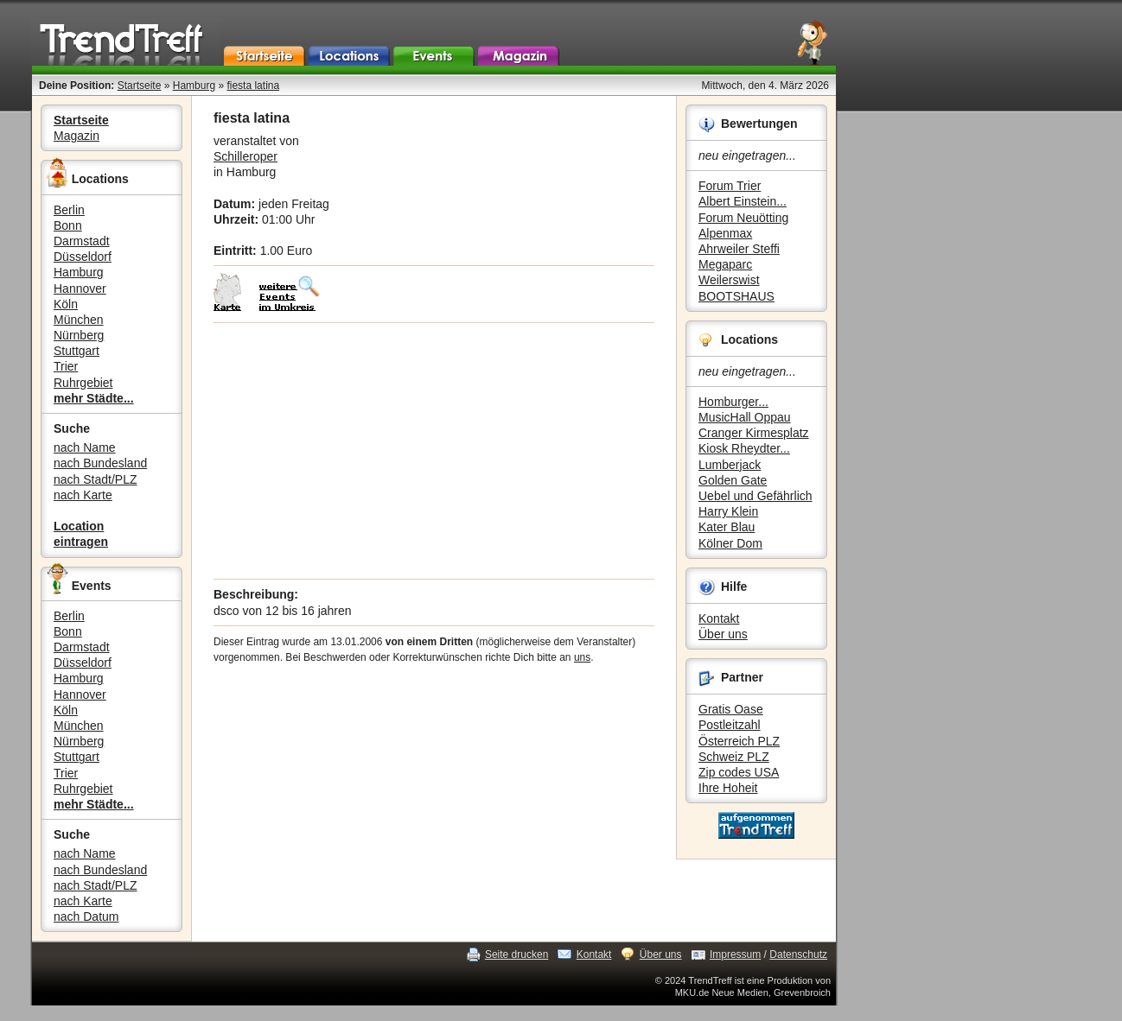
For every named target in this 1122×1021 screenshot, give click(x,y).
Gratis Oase (730, 709)
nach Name (85, 447)
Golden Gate (732, 480)
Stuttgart (76, 351)
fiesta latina (252, 85)
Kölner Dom (730, 543)
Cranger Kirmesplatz (753, 433)
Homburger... (733, 402)
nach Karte (83, 495)
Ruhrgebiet (83, 383)
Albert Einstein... (742, 201)
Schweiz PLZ (733, 757)
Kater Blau (726, 527)
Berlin (69, 210)
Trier (66, 366)
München (79, 320)
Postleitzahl (729, 725)
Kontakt (718, 618)
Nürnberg (79, 335)
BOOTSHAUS (736, 296)
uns (582, 657)
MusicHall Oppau (744, 417)
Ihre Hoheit (727, 788)
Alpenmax (725, 233)
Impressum (735, 954)
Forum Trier (729, 186)
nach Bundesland (100, 463)
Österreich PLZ (739, 741)
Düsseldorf (83, 256)
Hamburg (194, 85)
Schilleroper (245, 156)
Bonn (68, 225)
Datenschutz (798, 954)
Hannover (80, 288)
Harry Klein (728, 511)
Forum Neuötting (743, 218)
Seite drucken (516, 954)
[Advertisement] (434, 451)
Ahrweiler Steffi (739, 249)
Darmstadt (82, 241)
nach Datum (86, 916)
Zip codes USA (738, 772)
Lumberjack (729, 465)
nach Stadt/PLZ (95, 479)
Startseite (140, 85)
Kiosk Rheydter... (744, 448)
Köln (66, 304)
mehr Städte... (94, 398)
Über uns (723, 634)
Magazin (76, 136)
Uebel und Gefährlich (755, 496)
